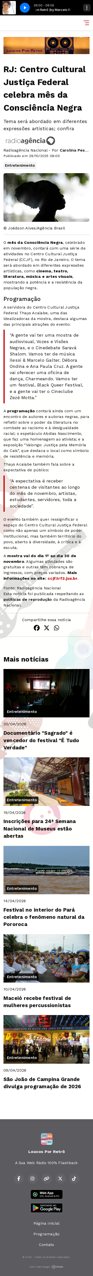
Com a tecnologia (47, 1267)
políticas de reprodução (27, 599)
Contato (46, 1244)
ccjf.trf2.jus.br (62, 578)
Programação (46, 1234)
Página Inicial (46, 1223)
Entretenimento (20, 165)
